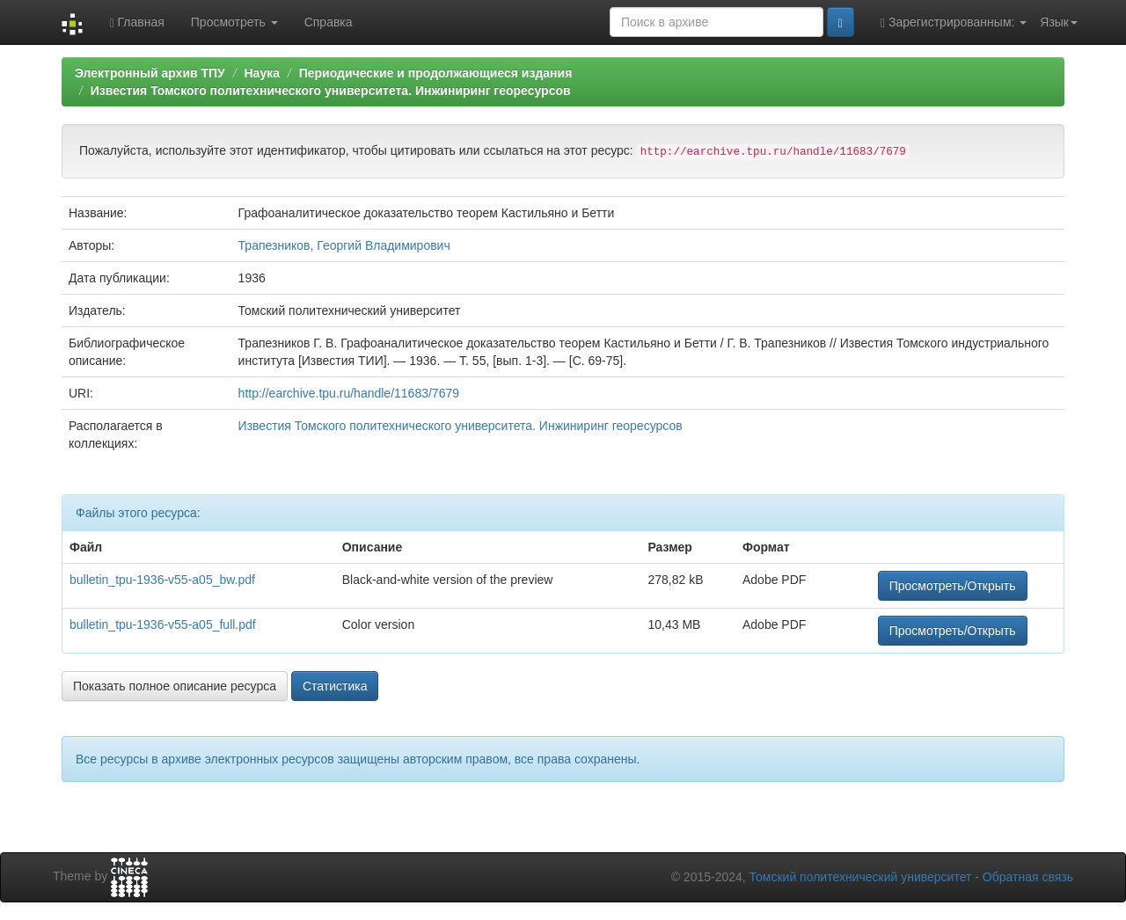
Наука (261, 73)
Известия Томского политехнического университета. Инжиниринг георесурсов (331, 91)
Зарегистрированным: (954, 22)
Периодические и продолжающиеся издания (436, 73)
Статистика (335, 686)
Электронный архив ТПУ (150, 73)
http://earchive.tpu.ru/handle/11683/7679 (348, 393)
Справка (328, 22)
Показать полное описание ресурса (174, 686)
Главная (136, 22)
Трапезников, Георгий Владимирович (344, 245)
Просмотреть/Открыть (952, 586)
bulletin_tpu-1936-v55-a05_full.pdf (162, 624)
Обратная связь (1028, 877)
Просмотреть (234, 22)
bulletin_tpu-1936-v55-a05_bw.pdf (162, 580)
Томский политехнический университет (860, 877)
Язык (1059, 22)
